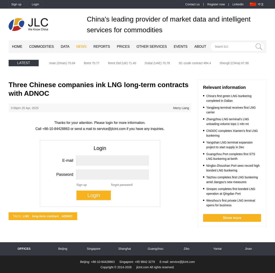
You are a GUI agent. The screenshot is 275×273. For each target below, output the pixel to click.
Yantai (217, 248)
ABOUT (200, 46)
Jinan (248, 248)
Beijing (62, 248)
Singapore (94, 248)
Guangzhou (155, 248)
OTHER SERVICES (152, 46)
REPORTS (101, 46)
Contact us (192, 4)
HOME (17, 46)
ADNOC (66, 216)
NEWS (81, 46)
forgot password (122, 185)
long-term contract (45, 216)
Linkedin (238, 4)
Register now (216, 4)
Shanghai (124, 248)
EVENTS (181, 46)
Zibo (186, 248)
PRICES (123, 46)
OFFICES (24, 248)
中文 (261, 4)
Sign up (16, 4)
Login (35, 4)
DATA (65, 46)
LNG (26, 216)
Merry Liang (181, 108)
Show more (232, 218)
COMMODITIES (41, 46)
